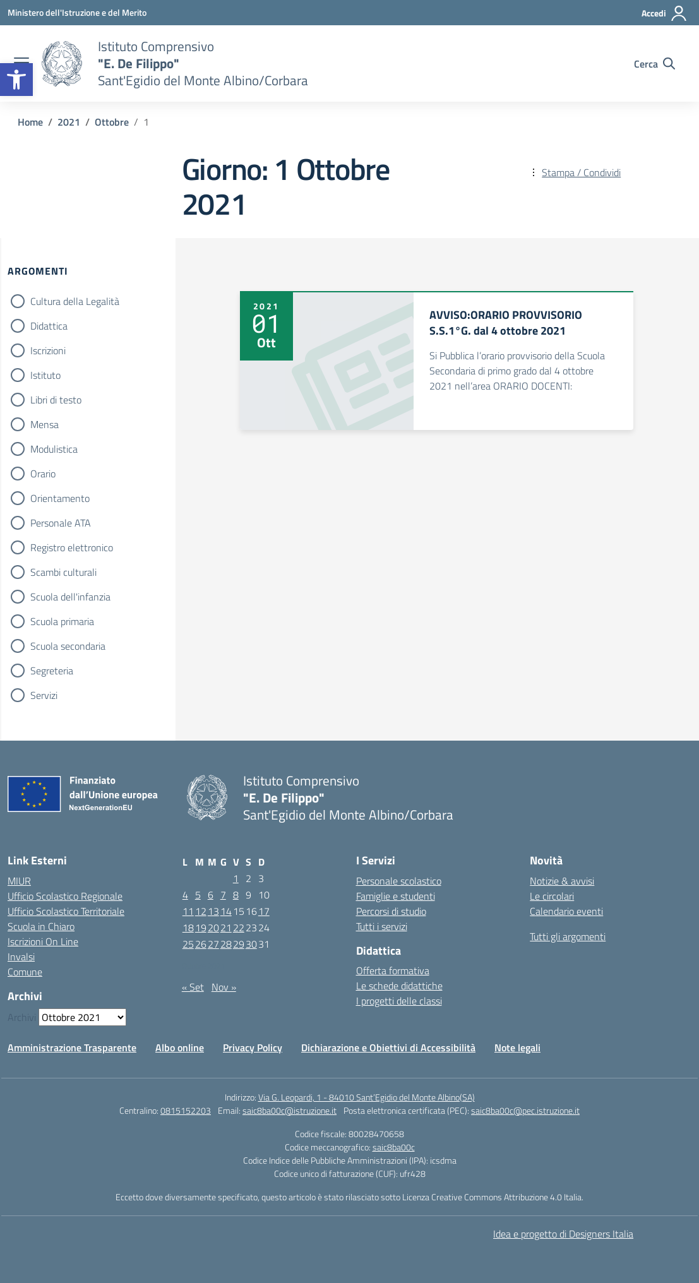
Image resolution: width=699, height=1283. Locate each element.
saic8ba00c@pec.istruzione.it (525, 1110)
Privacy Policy (252, 1047)
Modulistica (54, 449)
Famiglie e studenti (395, 896)
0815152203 (185, 1110)
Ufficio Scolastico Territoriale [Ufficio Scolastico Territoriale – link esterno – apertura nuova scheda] (66, 911)
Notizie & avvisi (562, 880)
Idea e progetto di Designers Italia (563, 1233)
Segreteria (51, 670)
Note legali (517, 1047)
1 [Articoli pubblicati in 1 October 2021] (236, 878)
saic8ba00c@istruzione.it (289, 1110)
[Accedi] (664, 13)
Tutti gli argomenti (568, 936)
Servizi (43, 695)
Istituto (45, 375)
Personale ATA (60, 522)
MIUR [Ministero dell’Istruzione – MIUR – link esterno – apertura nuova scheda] (19, 880)
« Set (193, 986)
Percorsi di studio (391, 911)
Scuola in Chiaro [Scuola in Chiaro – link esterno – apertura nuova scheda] (41, 926)
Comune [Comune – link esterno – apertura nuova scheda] (25, 971)
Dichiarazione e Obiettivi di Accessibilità (388, 1047)
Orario (43, 473)
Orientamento (60, 498)
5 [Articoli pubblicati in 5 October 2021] (198, 894)
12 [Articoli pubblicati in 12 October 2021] (200, 911)
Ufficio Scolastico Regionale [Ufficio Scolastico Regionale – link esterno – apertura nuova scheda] (65, 896)
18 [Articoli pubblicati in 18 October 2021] (188, 927)
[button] (16, 79)
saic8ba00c (394, 1147)
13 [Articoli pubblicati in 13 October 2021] (213, 911)
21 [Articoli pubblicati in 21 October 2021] (226, 927)
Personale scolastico (398, 880)
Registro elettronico (71, 547)
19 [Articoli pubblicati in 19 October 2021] (200, 927)
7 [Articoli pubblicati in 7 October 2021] (223, 894)
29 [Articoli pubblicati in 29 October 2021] (238, 944)
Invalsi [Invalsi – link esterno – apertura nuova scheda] (21, 956)
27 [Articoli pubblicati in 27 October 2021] (213, 944)
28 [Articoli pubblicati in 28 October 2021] (226, 944)
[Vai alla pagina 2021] (68, 121)
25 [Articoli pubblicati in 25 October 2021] (188, 944)
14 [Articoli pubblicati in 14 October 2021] (226, 911)
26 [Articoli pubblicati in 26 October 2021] (200, 944)
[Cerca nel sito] (654, 64)
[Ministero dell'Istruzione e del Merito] (77, 12)
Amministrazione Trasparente (72, 1047)
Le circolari (552, 896)
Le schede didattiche (399, 985)
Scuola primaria (62, 621)
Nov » (224, 986)
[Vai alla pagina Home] (30, 121)
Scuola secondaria (67, 645)
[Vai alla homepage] (62, 64)
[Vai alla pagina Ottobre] (112, 121)
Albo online (179, 1047)
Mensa (44, 424)
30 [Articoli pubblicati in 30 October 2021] (251, 944)
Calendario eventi (566, 911)
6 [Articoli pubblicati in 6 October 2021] (210, 894)
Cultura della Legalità (74, 301)
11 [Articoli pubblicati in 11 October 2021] (188, 911)
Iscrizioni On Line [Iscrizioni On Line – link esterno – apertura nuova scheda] (43, 941)
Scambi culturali (63, 572)
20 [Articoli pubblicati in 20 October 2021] (213, 927)
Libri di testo (55, 399)
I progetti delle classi (399, 1000)
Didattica (49, 325)
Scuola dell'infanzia (70, 596)
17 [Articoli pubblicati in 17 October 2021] (264, 911)
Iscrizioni (48, 350)
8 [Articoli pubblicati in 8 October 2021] (236, 894)
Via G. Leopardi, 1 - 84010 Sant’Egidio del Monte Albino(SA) (366, 1097)
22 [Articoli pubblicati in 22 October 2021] (238, 927)
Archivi (22, 1017)
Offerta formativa (392, 970)
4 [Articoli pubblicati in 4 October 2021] (185, 894)
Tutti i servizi (381, 926)
